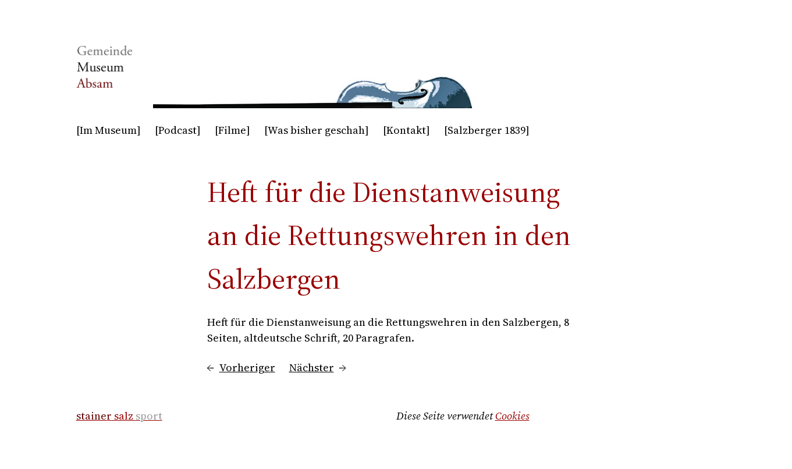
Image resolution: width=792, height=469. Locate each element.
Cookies (512, 415)
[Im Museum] (108, 130)
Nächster (311, 367)
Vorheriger (247, 367)
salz (119, 415)
